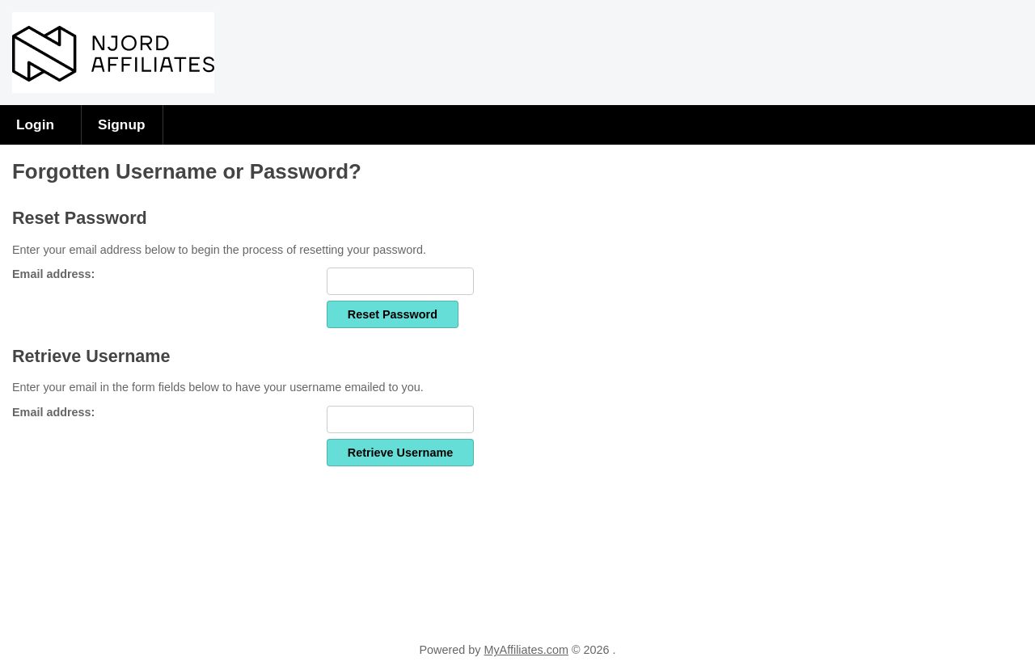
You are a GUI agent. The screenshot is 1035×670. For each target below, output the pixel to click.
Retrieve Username (400, 452)
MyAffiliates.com (526, 649)
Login (35, 124)
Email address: (53, 274)
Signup (122, 124)
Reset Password (392, 314)
